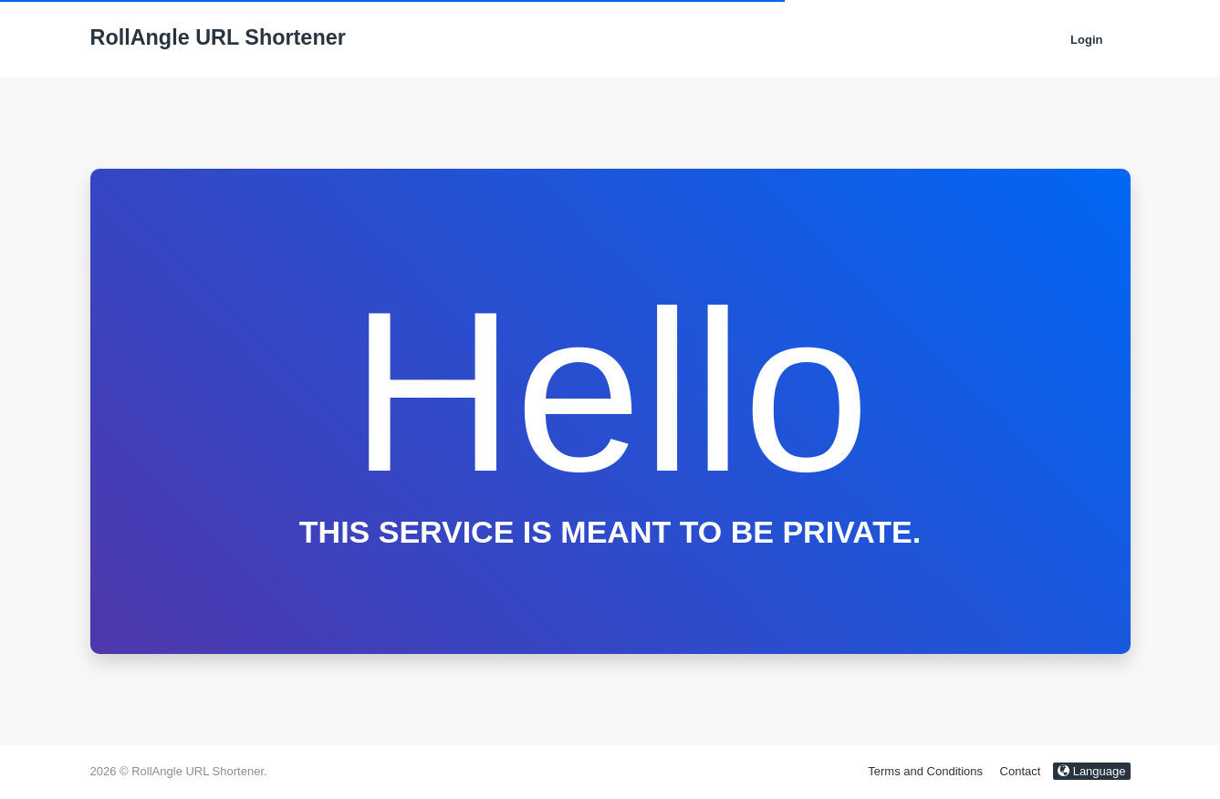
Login (1086, 40)
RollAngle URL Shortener (218, 37)
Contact (1020, 771)
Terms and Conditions (925, 771)
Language (1091, 771)
